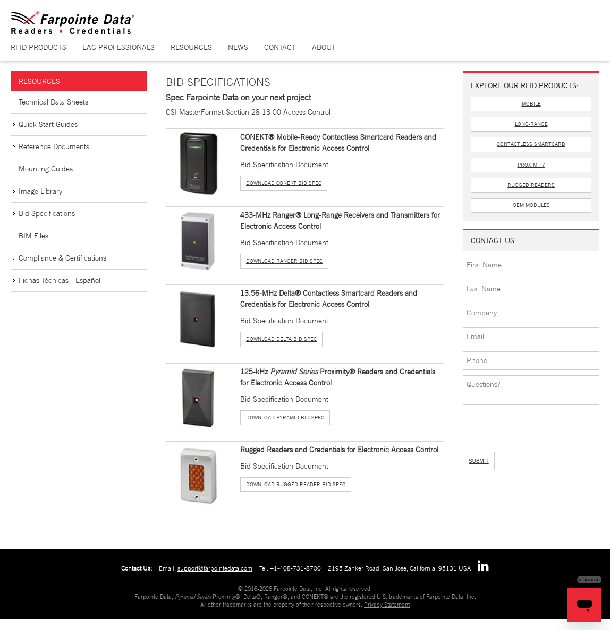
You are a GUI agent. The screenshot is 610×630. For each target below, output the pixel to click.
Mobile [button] (531, 104)
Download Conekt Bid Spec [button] (283, 183)
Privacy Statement (387, 604)
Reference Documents (54, 146)
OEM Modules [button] (531, 205)
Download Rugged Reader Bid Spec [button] (295, 484)
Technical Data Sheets (53, 102)
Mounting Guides (46, 169)
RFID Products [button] (38, 47)
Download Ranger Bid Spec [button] (284, 261)
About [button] (324, 47)
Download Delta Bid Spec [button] (281, 339)
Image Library (40, 191)
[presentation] (519, 424)
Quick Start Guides (48, 124)
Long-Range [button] (531, 124)
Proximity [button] (531, 165)
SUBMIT (479, 461)
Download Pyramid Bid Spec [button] (285, 417)
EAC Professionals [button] (118, 47)
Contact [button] (280, 47)
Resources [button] (191, 47)
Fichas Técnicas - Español (59, 280)
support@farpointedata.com (214, 568)
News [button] (238, 47)
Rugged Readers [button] (531, 185)
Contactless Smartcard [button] (531, 144)
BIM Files (33, 235)
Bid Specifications (47, 213)
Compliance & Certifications (62, 258)
